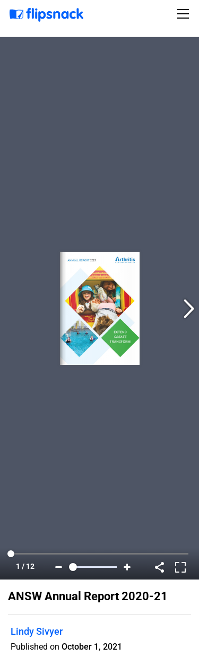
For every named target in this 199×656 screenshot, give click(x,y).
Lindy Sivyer (37, 631)
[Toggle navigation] (184, 13)
